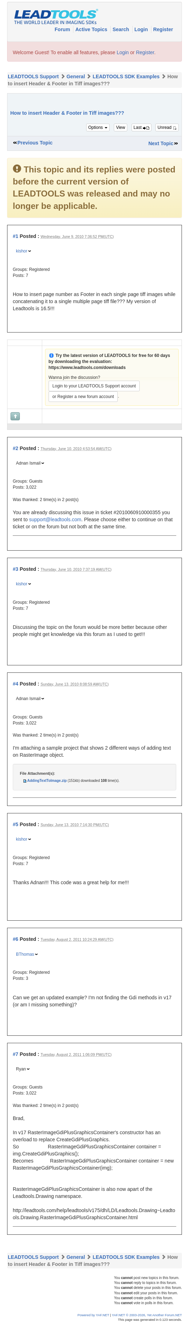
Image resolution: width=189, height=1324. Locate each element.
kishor (21, 251)
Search (121, 29)
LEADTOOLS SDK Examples (126, 76)
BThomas (25, 954)
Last (141, 127)
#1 (15, 236)
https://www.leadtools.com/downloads (87, 367)
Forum (63, 29)
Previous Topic (34, 143)
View (120, 127)
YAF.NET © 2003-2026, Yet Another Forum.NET (147, 1315)
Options (98, 127)
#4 (15, 684)
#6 (15, 939)
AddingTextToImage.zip (47, 781)
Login (141, 29)
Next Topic (160, 143)
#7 (15, 1054)
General (75, 76)
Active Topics (92, 29)
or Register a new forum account (83, 396)
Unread (167, 127)
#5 (15, 824)
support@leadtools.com (55, 519)
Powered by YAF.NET (93, 1315)
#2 (15, 448)
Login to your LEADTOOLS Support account (94, 385)
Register (163, 29)
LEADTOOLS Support (33, 76)
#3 (15, 569)
